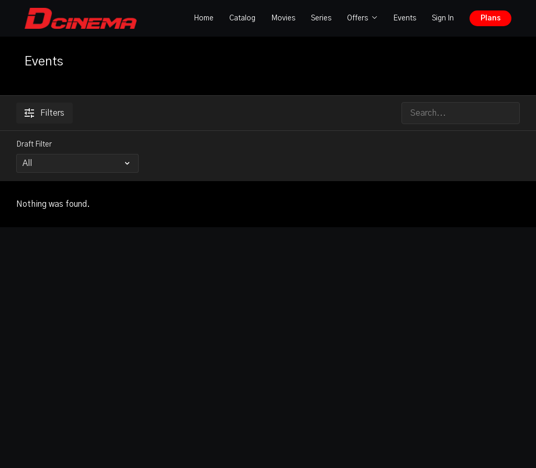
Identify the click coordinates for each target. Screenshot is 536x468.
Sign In (443, 18)
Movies (283, 18)
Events (404, 18)
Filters (44, 113)
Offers (362, 18)
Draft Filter (34, 144)
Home (204, 18)
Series (321, 18)
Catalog (242, 18)
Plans (491, 18)
